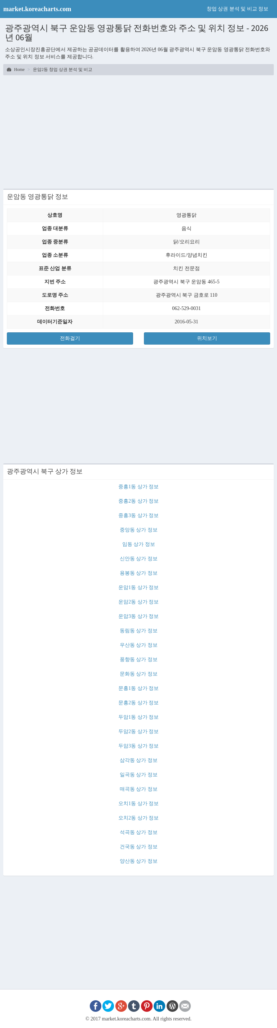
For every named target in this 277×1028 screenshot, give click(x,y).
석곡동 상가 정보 (139, 832)
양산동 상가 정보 (139, 861)
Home (16, 69)
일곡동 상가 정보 (139, 774)
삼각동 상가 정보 (139, 760)
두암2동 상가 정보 (138, 731)
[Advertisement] (138, 131)
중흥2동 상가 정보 (138, 501)
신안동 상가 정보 (139, 558)
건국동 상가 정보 (139, 846)
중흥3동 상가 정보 (138, 515)
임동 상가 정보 (138, 544)
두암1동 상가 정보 (138, 717)
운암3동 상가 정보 (138, 616)
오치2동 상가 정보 (138, 818)
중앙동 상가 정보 (139, 530)
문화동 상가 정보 (139, 674)
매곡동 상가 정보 (139, 789)
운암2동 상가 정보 (138, 602)
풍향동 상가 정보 (139, 659)
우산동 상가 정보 (139, 645)
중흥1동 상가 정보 (138, 486)
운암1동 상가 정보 (138, 587)
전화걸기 (70, 338)
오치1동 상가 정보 (138, 803)
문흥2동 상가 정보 (138, 702)
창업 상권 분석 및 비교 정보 (238, 9)
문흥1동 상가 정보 (138, 688)
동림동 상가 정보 (139, 630)
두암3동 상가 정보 (138, 746)
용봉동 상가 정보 (139, 573)
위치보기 (207, 338)
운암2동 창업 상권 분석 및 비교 (62, 69)
